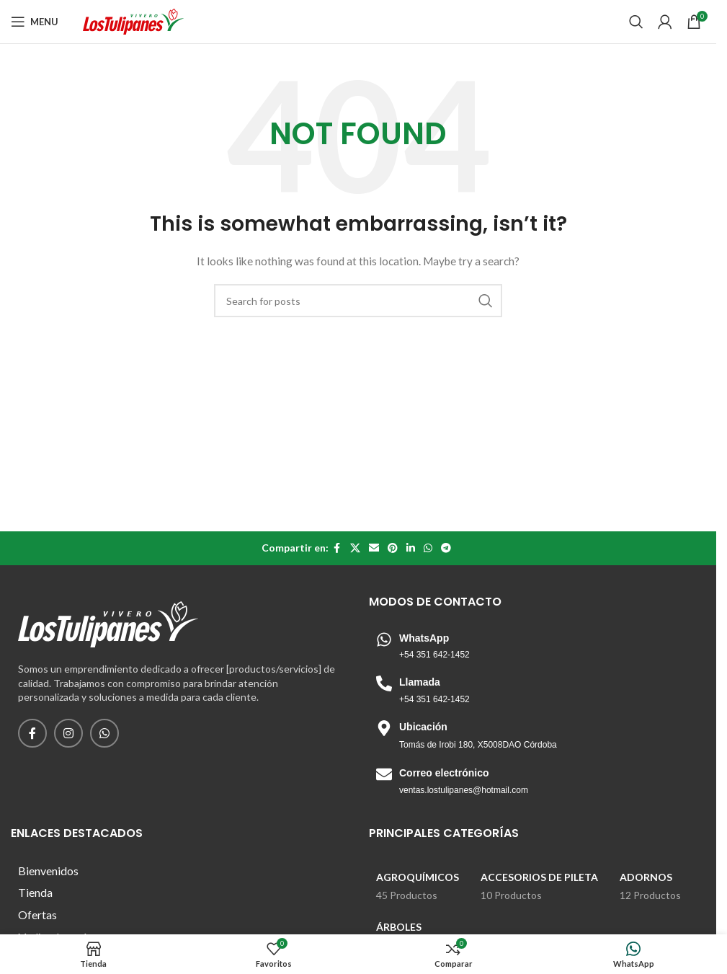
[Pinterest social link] (392, 548)
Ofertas (37, 914)
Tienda (35, 892)
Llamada (419, 682)
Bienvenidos (48, 870)
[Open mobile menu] (35, 21)
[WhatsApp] (384, 639)
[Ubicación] (384, 728)
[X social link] (355, 548)
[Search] (636, 21)
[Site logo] (133, 20)
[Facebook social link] (337, 548)
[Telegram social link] (446, 548)
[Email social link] (374, 548)
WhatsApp (424, 638)
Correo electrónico (444, 773)
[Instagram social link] (68, 733)
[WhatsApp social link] (428, 548)
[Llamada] (384, 683)
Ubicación (423, 726)
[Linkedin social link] (410, 548)
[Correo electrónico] (384, 774)
